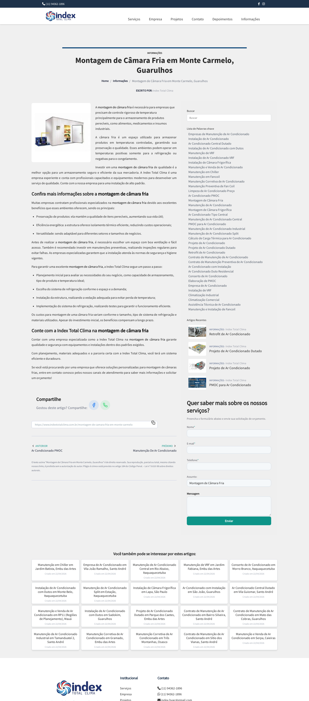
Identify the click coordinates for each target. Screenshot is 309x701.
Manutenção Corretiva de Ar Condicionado (216, 181)
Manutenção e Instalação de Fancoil (211, 309)
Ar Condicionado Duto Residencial (211, 271)
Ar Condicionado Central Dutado (209, 143)
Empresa (155, 19)
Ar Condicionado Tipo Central (208, 214)
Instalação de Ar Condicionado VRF (211, 158)
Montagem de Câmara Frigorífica (210, 210)
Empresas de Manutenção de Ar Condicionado (218, 134)
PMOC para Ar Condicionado (207, 224)
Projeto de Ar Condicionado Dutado (211, 248)
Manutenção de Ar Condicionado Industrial (216, 229)
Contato (198, 19)
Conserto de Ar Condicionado (207, 276)
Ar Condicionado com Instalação (209, 267)
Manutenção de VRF (201, 153)
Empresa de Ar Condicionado (207, 285)
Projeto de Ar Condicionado (206, 243)
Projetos (177, 19)
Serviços (134, 19)
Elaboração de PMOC (202, 281)
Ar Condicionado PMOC (203, 195)
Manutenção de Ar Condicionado (210, 205)
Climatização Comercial (203, 300)
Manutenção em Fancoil (204, 177)
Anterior (39, 446)
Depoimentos (222, 19)
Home (105, 81)
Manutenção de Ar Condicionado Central (215, 219)
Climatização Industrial (203, 295)
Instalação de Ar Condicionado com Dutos (216, 148)
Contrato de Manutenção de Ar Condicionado (218, 257)
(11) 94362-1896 (55, 4)
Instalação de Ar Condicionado (208, 139)
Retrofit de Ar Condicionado (206, 252)
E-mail (191, 443)
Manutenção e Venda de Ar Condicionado (215, 167)
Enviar (229, 521)
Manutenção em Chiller (203, 172)
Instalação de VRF (199, 290)
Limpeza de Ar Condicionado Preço (211, 191)
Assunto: (192, 476)
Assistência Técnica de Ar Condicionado (214, 304)
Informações (250, 19)
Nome (191, 427)
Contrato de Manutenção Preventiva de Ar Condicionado (225, 262)
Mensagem (193, 493)
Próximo (169, 446)
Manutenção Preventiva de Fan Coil (211, 186)
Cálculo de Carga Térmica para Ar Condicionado (219, 238)
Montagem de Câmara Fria (205, 200)
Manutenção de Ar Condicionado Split (213, 233)
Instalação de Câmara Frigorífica (209, 162)
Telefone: (193, 460)
